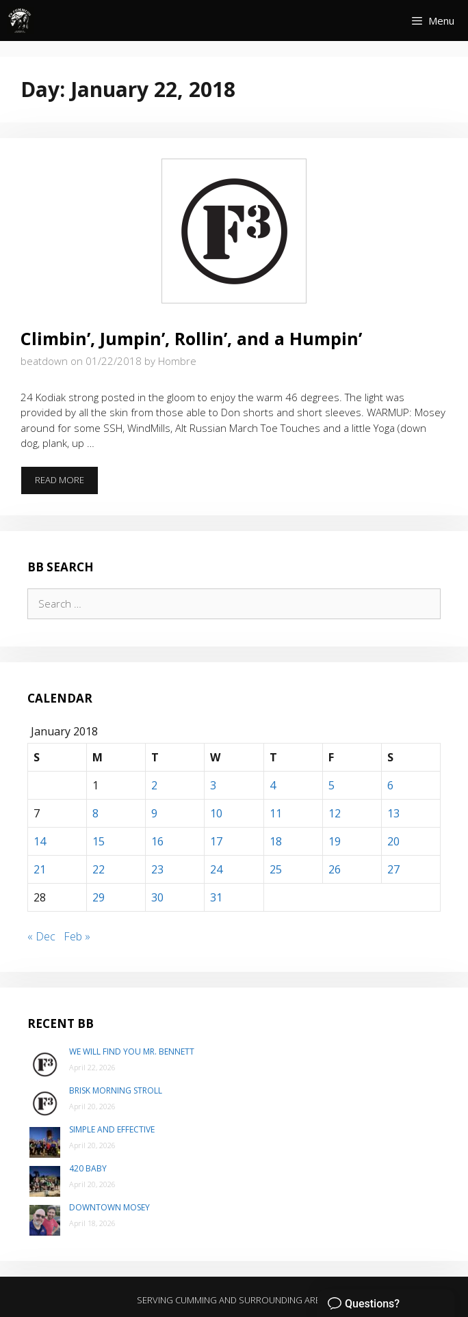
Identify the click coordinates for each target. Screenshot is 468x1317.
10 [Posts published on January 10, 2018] (216, 813)
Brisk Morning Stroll (115, 1090)
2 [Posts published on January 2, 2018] (154, 785)
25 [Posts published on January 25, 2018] (276, 869)
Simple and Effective (112, 1129)
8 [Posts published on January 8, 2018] (95, 813)
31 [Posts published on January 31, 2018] (216, 897)
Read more (67, 484)
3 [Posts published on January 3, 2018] (213, 785)
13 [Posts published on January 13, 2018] (393, 813)
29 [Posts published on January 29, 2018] (98, 897)
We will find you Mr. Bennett (131, 1051)
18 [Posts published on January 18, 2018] (276, 841)
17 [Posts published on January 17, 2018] (216, 841)
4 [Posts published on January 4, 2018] (273, 785)
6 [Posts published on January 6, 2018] (390, 785)
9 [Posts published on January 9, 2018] (154, 813)
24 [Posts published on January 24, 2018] (216, 869)
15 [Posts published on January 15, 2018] (98, 841)
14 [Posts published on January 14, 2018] (40, 841)
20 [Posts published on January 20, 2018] (393, 841)
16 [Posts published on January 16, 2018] (157, 841)
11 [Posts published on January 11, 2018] (276, 813)
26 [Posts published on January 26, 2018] (334, 869)
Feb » (77, 936)
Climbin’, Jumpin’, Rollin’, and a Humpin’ (191, 338)
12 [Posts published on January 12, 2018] (334, 813)
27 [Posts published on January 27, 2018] (393, 869)
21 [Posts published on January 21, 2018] (40, 869)
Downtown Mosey (109, 1207)
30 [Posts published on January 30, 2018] (157, 897)
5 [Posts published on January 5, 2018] (331, 785)
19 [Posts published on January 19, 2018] (334, 841)
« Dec (41, 936)
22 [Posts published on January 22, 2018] (98, 869)
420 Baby (88, 1168)
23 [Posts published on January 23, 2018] (157, 869)
